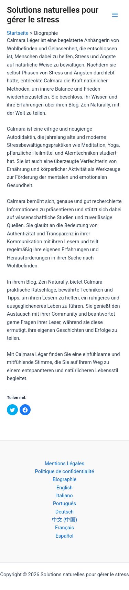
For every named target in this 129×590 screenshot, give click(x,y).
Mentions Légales (64, 463)
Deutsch (64, 512)
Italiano (64, 495)
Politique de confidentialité (64, 471)
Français (64, 528)
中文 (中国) (64, 520)
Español (65, 536)
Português (64, 503)
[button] (12, 409)
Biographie (64, 479)
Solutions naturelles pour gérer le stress (52, 14)
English (64, 488)
